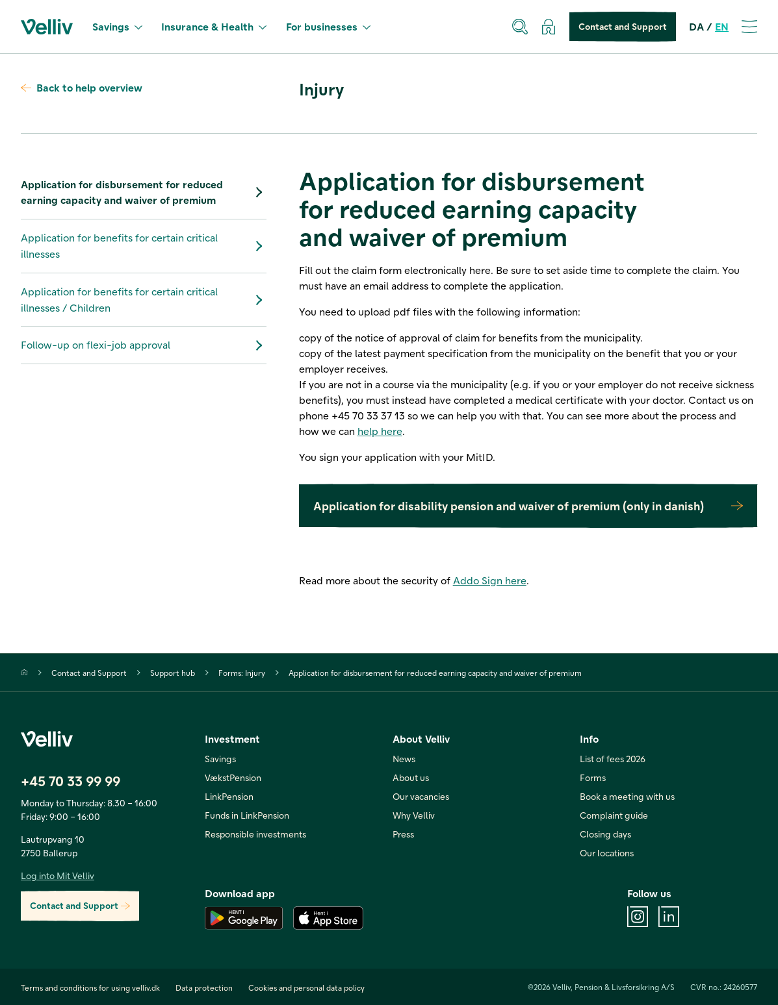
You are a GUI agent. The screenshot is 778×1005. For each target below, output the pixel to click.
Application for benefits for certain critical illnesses (143, 245)
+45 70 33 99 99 (70, 781)
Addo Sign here (489, 580)
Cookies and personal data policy (306, 987)
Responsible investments (255, 833)
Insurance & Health (213, 26)
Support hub (172, 672)
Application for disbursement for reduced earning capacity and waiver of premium (143, 192)
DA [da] (696, 26)
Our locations (607, 852)
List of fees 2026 (612, 758)
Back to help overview (81, 87)
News (404, 758)
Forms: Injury (241, 672)
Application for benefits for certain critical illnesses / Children (143, 299)
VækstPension (233, 777)
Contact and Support (622, 27)
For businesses (328, 26)
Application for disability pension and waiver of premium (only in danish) (528, 505)
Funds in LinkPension (247, 815)
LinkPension (229, 796)
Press (403, 833)
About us (411, 777)
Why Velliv (414, 815)
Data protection (204, 987)
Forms (593, 777)
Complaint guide (614, 815)
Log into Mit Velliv (57, 875)
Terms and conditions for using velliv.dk (90, 987)
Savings (117, 26)
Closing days (605, 833)
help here (379, 431)
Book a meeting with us (627, 796)
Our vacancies (421, 796)
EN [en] (722, 26)
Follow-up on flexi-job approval (143, 345)
